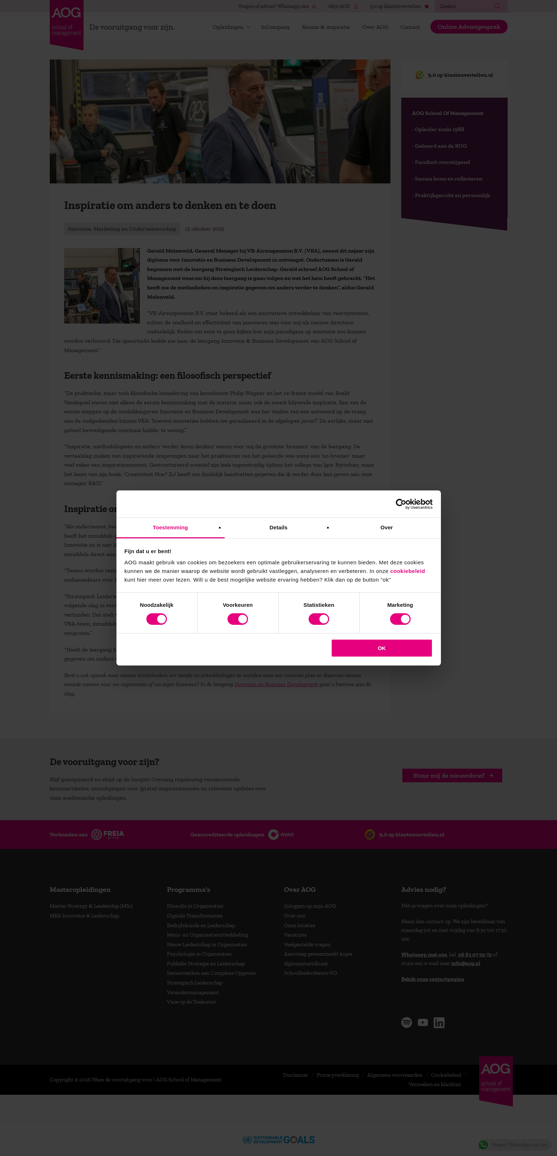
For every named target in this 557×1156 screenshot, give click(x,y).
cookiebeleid (407, 571)
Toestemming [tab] (170, 527)
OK (382, 648)
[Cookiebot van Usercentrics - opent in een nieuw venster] (401, 503)
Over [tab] (386, 527)
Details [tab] (279, 527)
